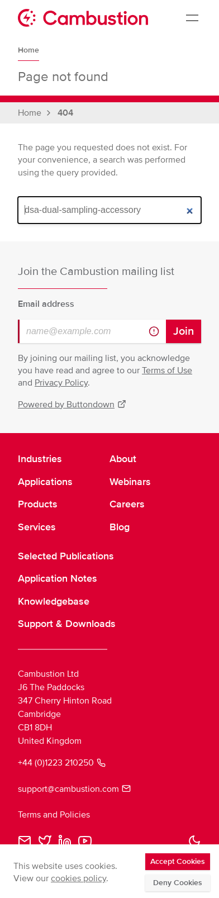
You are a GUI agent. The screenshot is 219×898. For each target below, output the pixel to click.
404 (65, 112)
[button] (194, 841)
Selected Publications (66, 556)
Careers (127, 504)
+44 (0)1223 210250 (62, 762)
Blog (120, 527)
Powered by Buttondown (72, 404)
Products (38, 504)
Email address (46, 304)
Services (37, 527)
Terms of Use (167, 370)
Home (28, 50)
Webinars (130, 482)
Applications (45, 482)
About (123, 459)
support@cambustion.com (74, 789)
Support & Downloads (67, 623)
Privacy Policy (61, 382)
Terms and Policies (54, 814)
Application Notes (57, 578)
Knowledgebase (53, 601)
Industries (40, 459)
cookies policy (78, 878)
